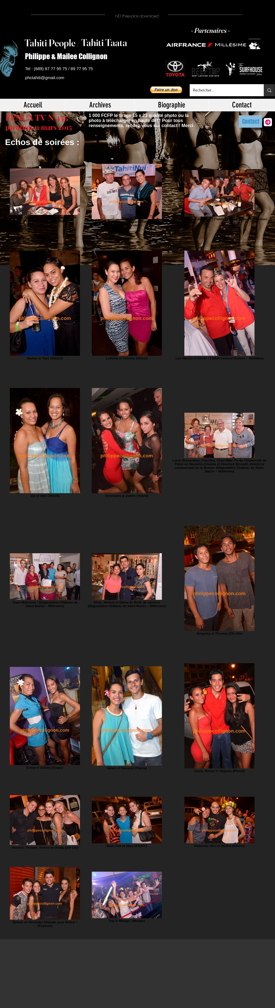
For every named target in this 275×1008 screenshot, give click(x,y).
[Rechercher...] (222, 90)
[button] (166, 89)
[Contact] (250, 121)
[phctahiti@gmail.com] (45, 77)
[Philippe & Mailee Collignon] (68, 56)
